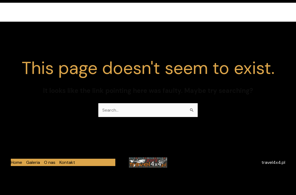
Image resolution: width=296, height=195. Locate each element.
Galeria (235, 12)
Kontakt (278, 12)
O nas (256, 12)
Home (214, 12)
